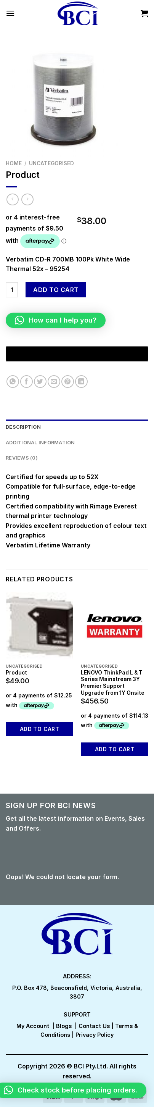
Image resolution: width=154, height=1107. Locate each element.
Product (16, 673)
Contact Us (94, 1026)
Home (14, 163)
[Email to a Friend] (54, 381)
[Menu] (10, 13)
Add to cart (55, 290)
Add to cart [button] (39, 729)
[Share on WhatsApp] (12, 381)
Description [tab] (23, 427)
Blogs (64, 1026)
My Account (32, 1026)
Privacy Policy (94, 1034)
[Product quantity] (12, 289)
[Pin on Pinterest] (67, 381)
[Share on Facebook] (26, 381)
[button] (56, 320)
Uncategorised (51, 163)
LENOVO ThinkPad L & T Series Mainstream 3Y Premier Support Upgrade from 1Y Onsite (112, 683)
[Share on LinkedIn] (81, 381)
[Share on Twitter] (40, 381)
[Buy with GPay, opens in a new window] (77, 353)
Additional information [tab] (40, 442)
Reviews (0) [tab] (22, 458)
